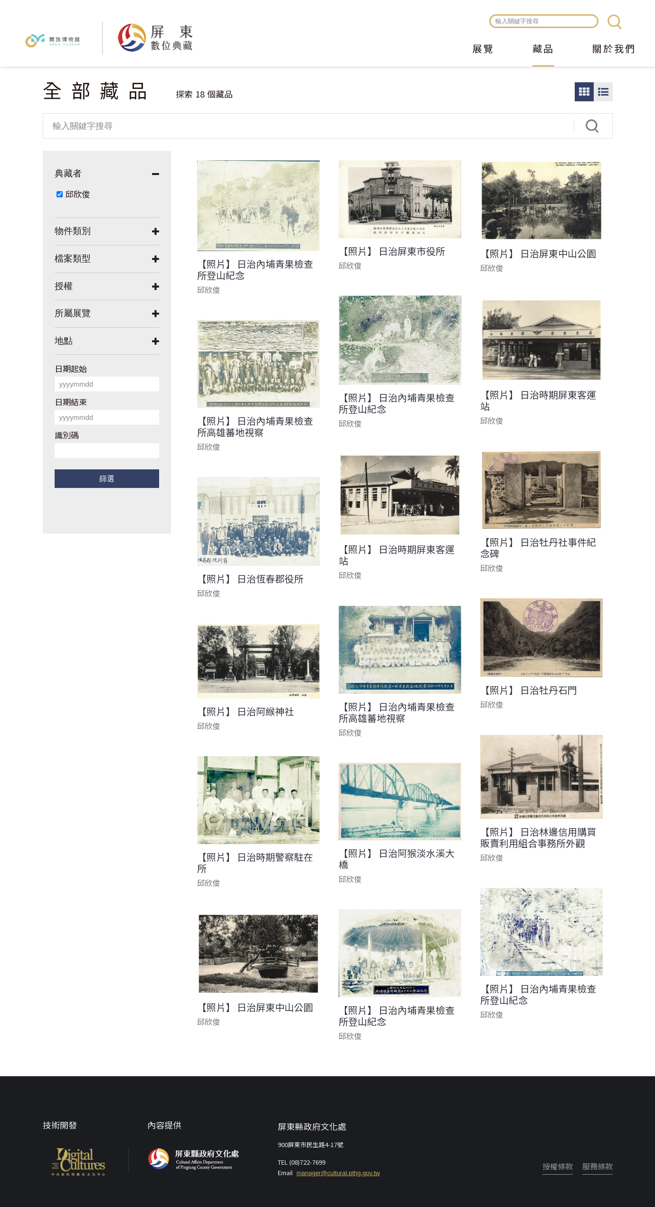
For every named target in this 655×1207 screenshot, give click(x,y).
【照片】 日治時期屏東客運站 (538, 400)
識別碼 (67, 435)
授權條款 (557, 1166)
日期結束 (71, 402)
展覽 (483, 49)
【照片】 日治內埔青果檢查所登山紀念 (255, 269)
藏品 (543, 49)
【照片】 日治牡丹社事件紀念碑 (538, 547)
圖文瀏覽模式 (603, 91)
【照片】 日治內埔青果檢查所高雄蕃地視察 (255, 426)
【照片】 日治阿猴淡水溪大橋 (397, 858)
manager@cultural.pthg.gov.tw (338, 1173)
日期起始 (71, 368)
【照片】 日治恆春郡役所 (250, 578)
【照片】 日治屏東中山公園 (538, 253)
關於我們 (614, 49)
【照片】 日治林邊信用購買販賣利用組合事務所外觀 (538, 837)
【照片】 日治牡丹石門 (528, 690)
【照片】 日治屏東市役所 (392, 251)
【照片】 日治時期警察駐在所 (255, 862)
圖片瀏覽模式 (584, 91)
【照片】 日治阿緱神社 (245, 711)
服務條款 (597, 1166)
